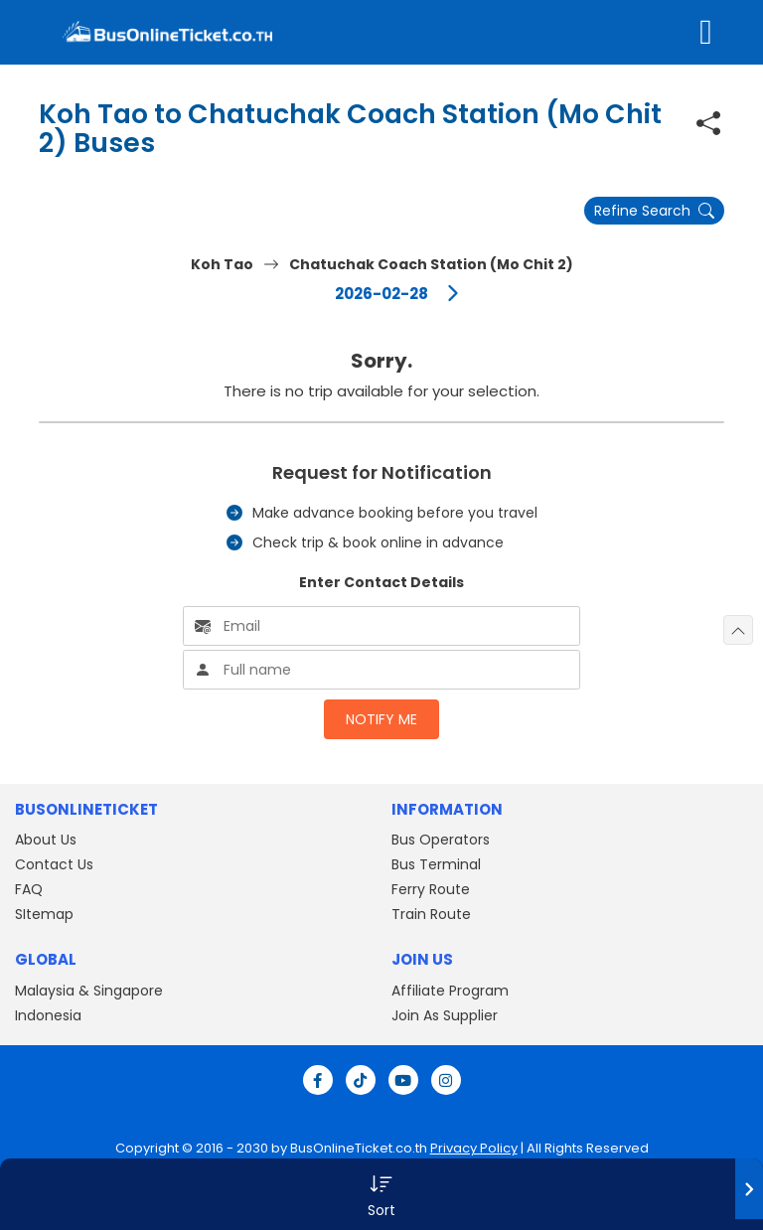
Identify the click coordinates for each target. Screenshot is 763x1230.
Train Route (431, 914)
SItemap (44, 914)
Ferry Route (430, 889)
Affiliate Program (450, 990)
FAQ (29, 889)
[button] (381, 1194)
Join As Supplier (444, 1015)
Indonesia (48, 1015)
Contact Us (54, 864)
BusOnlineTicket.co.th (358, 1148)
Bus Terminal (436, 864)
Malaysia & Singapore (89, 990)
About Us (45, 839)
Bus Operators (440, 839)
